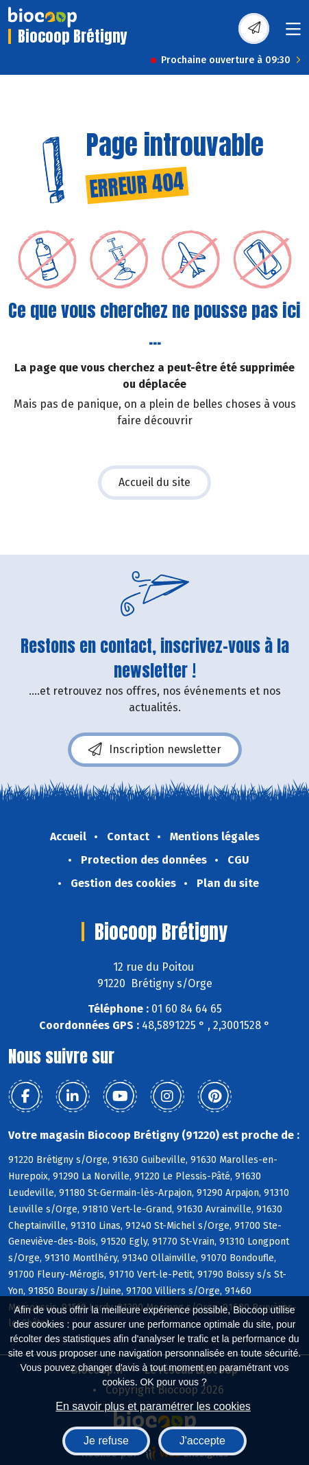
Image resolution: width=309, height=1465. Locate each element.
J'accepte (202, 1440)
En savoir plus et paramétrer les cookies (153, 1406)
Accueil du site (154, 482)
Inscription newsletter (154, 750)
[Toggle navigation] (293, 33)
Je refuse (106, 1440)
